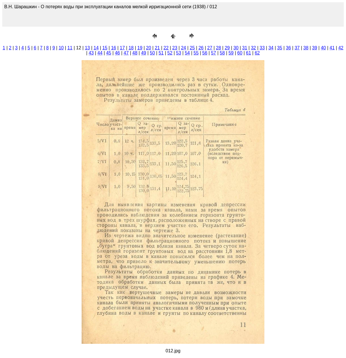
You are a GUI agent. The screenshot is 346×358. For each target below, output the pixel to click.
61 (248, 52)
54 (187, 52)
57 (213, 52)
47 (126, 52)
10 (61, 47)
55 (196, 52)
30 (236, 47)
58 (222, 52)
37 (297, 47)
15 (104, 47)
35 (279, 47)
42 (340, 47)
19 (139, 47)
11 (70, 47)
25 (192, 47)
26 (200, 47)
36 (288, 47)
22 (166, 47)
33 (262, 47)
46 (117, 52)
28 (218, 47)
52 (169, 52)
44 (100, 52)
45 (108, 52)
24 (183, 47)
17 (122, 47)
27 (209, 47)
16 (113, 47)
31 (244, 47)
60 (239, 52)
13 (87, 47)
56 (204, 52)
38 (306, 47)
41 (332, 47)
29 (227, 47)
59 (231, 52)
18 (131, 47)
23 (174, 47)
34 (270, 47)
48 (134, 52)
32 (253, 47)
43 (91, 52)
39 (314, 47)
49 (143, 52)
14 (96, 47)
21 (157, 47)
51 (161, 52)
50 (152, 52)
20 (148, 47)
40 (323, 47)
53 (178, 52)
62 (257, 52)
